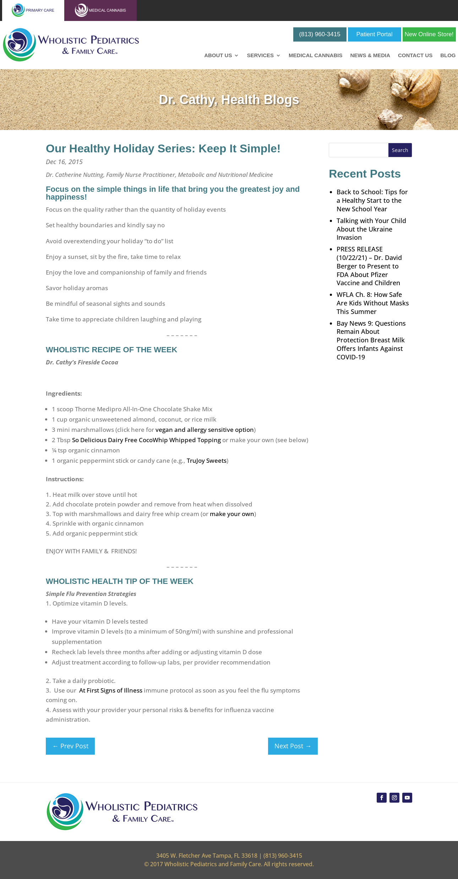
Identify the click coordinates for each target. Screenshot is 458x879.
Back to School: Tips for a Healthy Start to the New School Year (372, 200)
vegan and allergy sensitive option (205, 429)
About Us (218, 55)
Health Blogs (260, 99)
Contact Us (415, 55)
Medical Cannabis (315, 55)
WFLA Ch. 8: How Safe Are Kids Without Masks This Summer (373, 303)
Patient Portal (374, 34)
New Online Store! (429, 34)
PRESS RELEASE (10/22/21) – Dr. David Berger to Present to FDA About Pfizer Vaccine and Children (369, 266)
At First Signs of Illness (110, 690)
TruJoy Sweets (207, 460)
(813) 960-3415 (319, 34)
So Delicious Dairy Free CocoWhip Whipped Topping (146, 440)
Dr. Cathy (186, 99)
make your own (232, 514)
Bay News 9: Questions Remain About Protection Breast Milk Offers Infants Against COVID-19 (371, 340)
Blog (448, 55)
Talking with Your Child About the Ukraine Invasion (371, 229)
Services (260, 55)
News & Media (370, 55)
